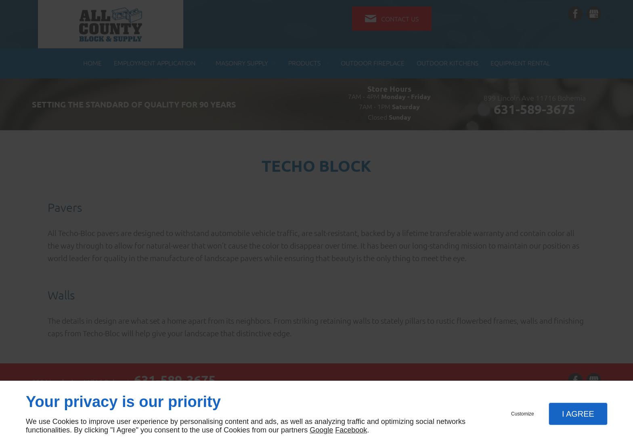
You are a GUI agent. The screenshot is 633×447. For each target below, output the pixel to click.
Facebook (351, 430)
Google (321, 430)
